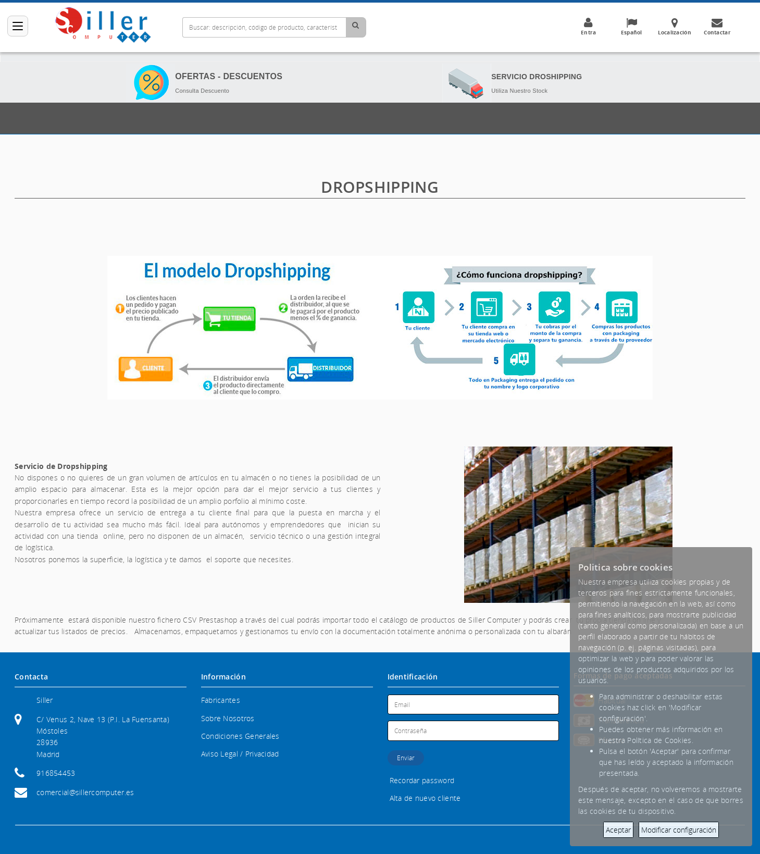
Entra (588, 26)
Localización (674, 26)
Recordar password (422, 780)
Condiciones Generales (240, 736)
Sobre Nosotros (228, 718)
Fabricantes (220, 700)
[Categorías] (17, 26)
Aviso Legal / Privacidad (240, 754)
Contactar (717, 26)
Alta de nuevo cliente (425, 798)
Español (631, 26)
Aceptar (618, 830)
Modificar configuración (678, 830)
